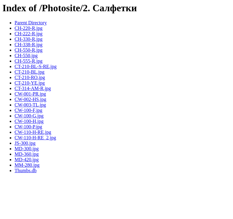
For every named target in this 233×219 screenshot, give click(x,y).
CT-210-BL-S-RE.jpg (36, 66)
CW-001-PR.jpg (30, 93)
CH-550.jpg (26, 55)
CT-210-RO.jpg (30, 77)
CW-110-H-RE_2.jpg (35, 137)
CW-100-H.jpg (29, 121)
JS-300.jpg (25, 143)
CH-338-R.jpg (28, 44)
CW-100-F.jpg (28, 110)
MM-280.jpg (27, 165)
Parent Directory (31, 22)
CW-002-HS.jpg (30, 99)
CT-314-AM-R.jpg (33, 88)
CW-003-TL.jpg (30, 104)
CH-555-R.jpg (28, 61)
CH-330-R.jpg (28, 39)
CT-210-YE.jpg (30, 82)
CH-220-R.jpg (28, 28)
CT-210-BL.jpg (30, 72)
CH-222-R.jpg (28, 33)
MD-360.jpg (27, 154)
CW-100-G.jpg (29, 115)
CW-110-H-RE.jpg (33, 132)
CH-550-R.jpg (28, 50)
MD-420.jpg (27, 159)
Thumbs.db (25, 170)
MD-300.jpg (27, 148)
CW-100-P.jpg (28, 126)
